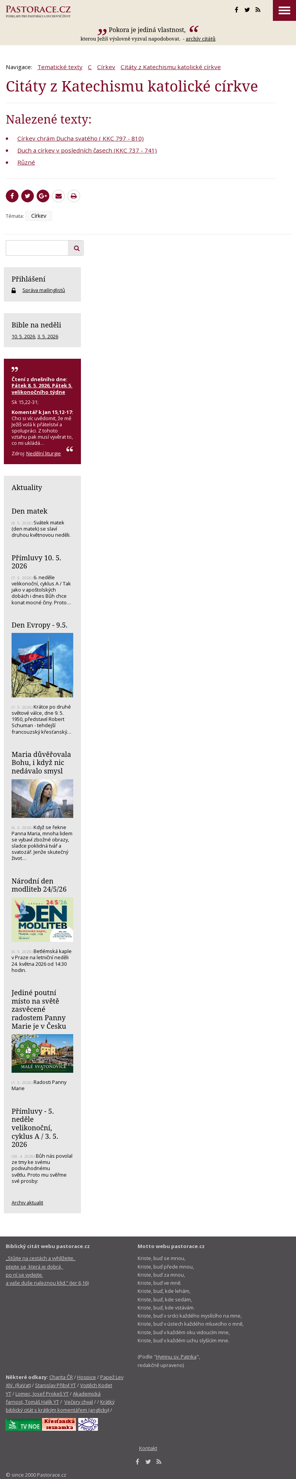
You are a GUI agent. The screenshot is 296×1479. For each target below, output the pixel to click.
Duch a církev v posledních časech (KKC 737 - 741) (87, 150)
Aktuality (27, 487)
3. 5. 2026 (47, 336)
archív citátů (200, 38)
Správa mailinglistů (43, 290)
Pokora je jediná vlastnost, (148, 29)
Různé (26, 162)
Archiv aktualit (27, 1202)
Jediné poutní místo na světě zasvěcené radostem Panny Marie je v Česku (39, 1009)
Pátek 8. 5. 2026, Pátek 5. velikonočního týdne (42, 388)
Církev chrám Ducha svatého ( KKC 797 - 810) (80, 138)
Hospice (86, 1377)
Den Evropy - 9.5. (39, 624)
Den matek (29, 511)
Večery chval (78, 1401)
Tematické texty (59, 67)
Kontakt (148, 1448)
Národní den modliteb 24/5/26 (39, 885)
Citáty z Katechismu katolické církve (171, 67)
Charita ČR (61, 1377)
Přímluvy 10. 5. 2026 (36, 562)
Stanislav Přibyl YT (55, 1385)
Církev (106, 67)
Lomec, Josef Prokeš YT (42, 1393)
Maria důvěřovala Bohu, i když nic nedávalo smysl (41, 762)
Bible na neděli (36, 324)
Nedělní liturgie (43, 453)
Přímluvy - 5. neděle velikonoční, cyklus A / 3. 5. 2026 (35, 1127)
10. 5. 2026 (23, 336)
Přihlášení (28, 278)
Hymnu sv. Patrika (176, 1356)
